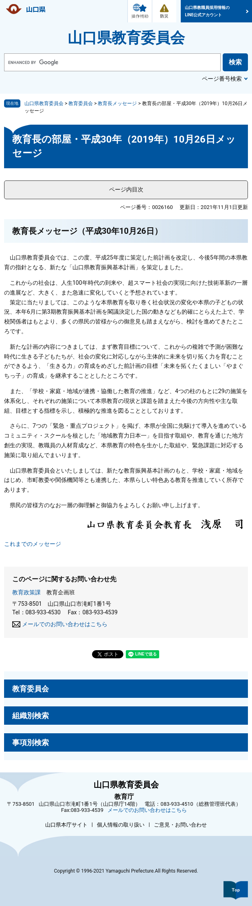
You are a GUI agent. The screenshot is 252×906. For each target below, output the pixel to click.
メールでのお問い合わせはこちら (64, 624)
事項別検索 (30, 742)
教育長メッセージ (117, 103)
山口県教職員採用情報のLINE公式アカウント (207, 11)
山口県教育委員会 (126, 37)
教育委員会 (80, 103)
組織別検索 (30, 715)
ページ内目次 (126, 189)
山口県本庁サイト (66, 825)
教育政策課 (26, 592)
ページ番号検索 (222, 78)
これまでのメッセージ (32, 544)
